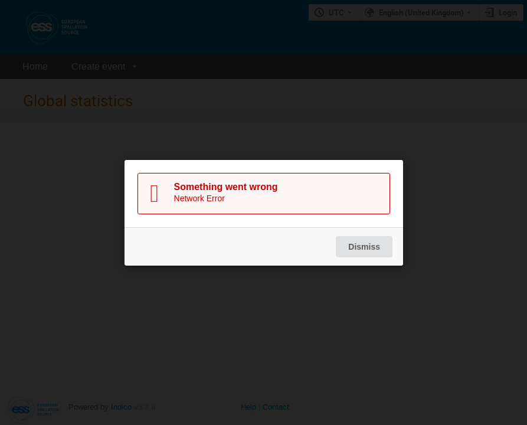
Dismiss (364, 246)
